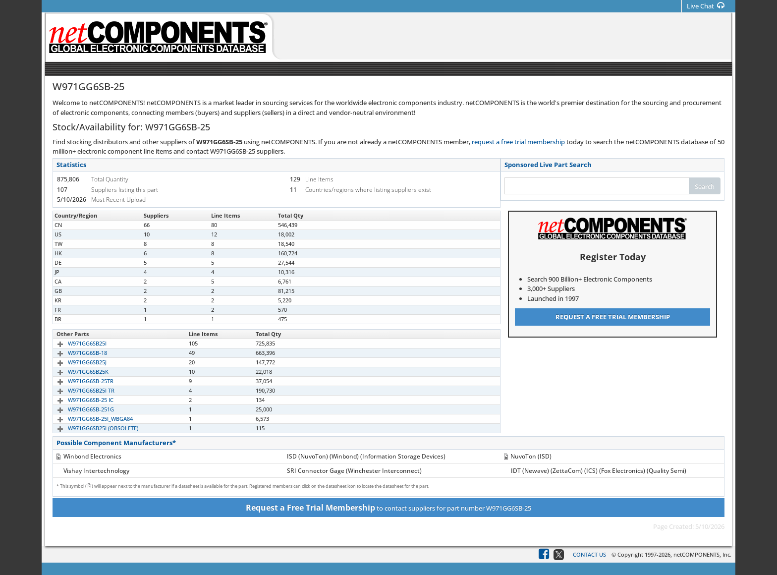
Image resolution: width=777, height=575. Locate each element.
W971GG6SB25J (75, 362)
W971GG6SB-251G (79, 409)
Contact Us (589, 554)
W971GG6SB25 (75, 272)
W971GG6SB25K (76, 371)
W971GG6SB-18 (76, 352)
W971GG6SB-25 (76, 225)
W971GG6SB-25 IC (79, 399)
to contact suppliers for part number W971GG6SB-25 (388, 507)
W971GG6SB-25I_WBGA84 (88, 418)
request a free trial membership (518, 141)
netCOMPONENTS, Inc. (702, 554)
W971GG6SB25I (75, 343)
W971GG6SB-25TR (79, 381)
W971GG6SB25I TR (79, 390)
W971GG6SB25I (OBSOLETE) (91, 428)
